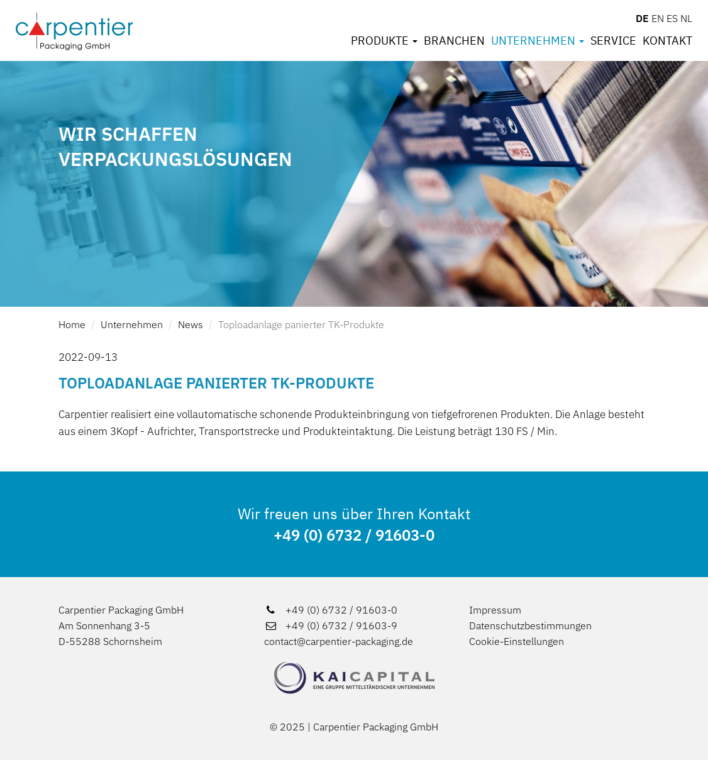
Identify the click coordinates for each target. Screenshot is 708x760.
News (190, 324)
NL (686, 18)
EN (657, 18)
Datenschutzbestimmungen (530, 625)
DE (642, 18)
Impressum (495, 609)
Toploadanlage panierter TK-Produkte (301, 324)
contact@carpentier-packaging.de (338, 641)
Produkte (384, 41)
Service (613, 41)
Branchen (454, 41)
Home (72, 324)
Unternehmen (537, 41)
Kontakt (667, 41)
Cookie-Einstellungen (516, 641)
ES (672, 18)
